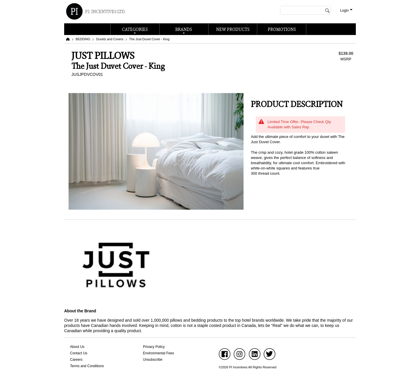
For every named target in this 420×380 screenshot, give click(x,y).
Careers (76, 360)
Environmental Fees (158, 353)
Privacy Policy (154, 347)
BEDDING (83, 39)
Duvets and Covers (109, 39)
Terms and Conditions (87, 366)
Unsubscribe (152, 360)
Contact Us (78, 353)
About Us (77, 347)
